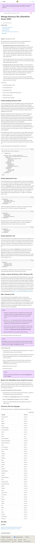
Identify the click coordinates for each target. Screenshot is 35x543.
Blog (15, 539)
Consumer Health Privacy (5, 541)
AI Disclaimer (3, 539)
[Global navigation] (1, 2)
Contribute (20, 539)
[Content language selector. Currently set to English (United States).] (6, 537)
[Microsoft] (17, 1)
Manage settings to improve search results (11, 13)
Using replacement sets (6, 28)
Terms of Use (14, 541)
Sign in (33, 1)
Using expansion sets (5, 30)
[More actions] (33, 13)
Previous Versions (10, 539)
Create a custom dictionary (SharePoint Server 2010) (22, 291)
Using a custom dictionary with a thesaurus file (10, 31)
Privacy (24, 539)
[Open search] (30, 2)
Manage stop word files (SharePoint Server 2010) (21, 329)
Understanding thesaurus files (7, 27)
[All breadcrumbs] (2, 13)
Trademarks (20, 541)
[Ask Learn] (31, 13)
